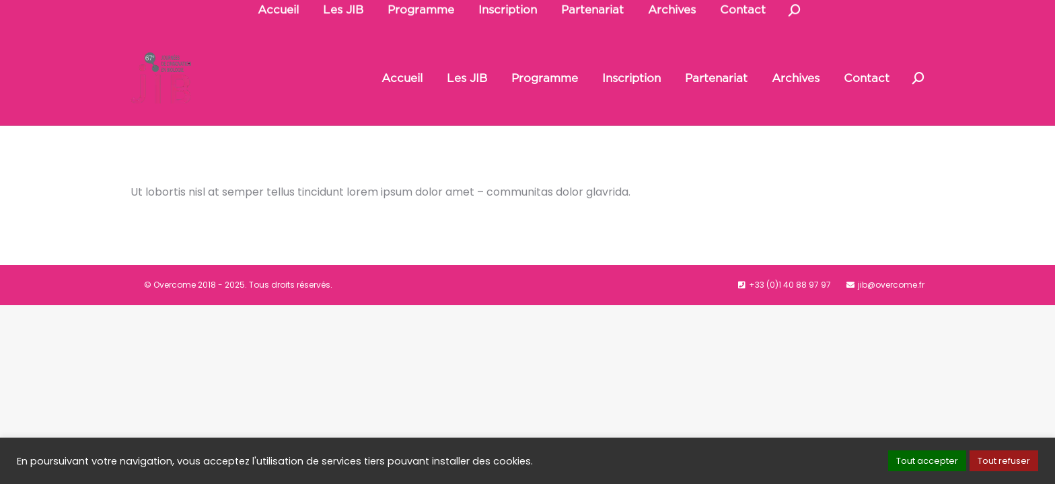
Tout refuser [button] (1004, 460)
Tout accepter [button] (927, 460)
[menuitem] (402, 78)
